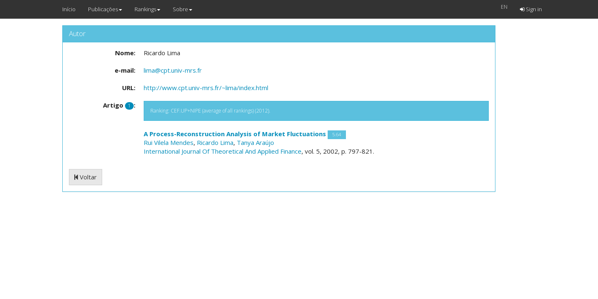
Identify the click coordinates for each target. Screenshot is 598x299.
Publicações (105, 9)
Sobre (182, 9)
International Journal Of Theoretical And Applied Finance (222, 151)
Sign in (531, 9)
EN (504, 6)
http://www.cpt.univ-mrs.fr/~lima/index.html (206, 87)
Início (69, 9)
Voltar (85, 177)
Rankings (147, 9)
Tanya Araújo (255, 142)
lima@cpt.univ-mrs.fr (173, 70)
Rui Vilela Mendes (169, 142)
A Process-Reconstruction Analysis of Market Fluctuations (235, 134)
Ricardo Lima (215, 142)
